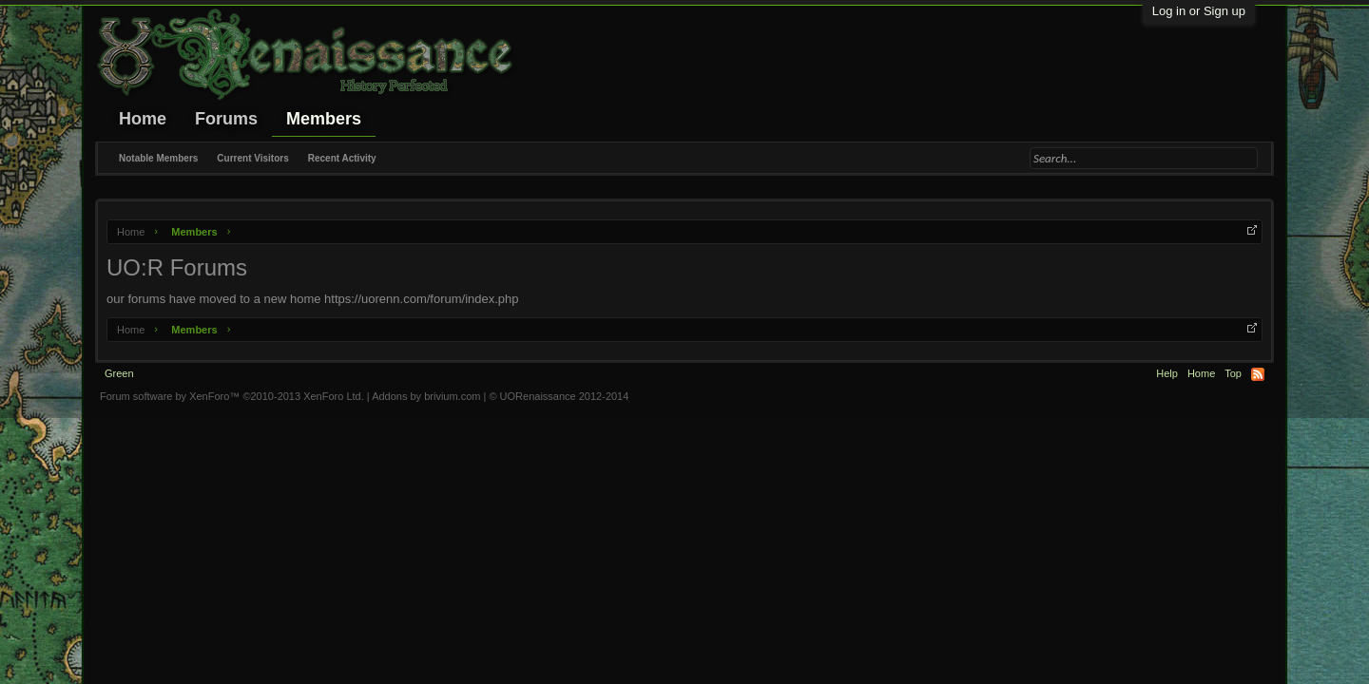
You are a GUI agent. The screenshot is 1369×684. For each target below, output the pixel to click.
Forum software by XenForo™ (232, 396)
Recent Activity (342, 158)
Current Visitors (252, 158)
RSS (1257, 374)
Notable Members (158, 158)
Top (1233, 373)
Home (142, 118)
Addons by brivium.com (426, 396)
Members (323, 118)
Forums (226, 118)
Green (119, 373)
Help (1167, 373)
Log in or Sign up (1198, 11)
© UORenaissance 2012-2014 (558, 396)
